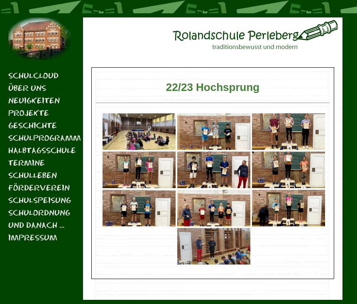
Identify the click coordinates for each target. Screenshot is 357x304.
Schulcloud (33, 75)
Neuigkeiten (34, 100)
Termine (26, 162)
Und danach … (36, 225)
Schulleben (32, 175)
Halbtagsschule (39, 150)
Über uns (27, 88)
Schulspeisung (39, 200)
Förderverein (39, 187)
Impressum (32, 237)
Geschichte (32, 125)
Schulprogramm (39, 137)
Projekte (28, 113)
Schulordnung (39, 212)
